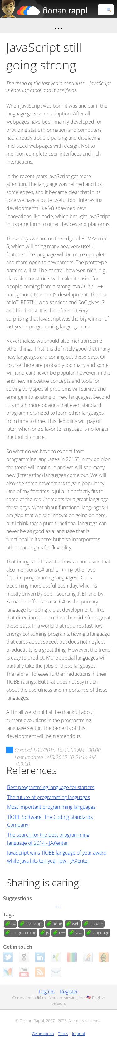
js (47, 932)
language (100, 932)
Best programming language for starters (50, 787)
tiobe (57, 923)
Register (69, 991)
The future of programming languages (48, 797)
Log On (47, 991)
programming (23, 932)
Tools (63, 1033)
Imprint (78, 1033)
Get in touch (43, 1033)
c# (13, 923)
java (78, 932)
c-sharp (96, 923)
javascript (34, 923)
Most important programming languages (51, 806)
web (76, 923)
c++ (62, 932)
